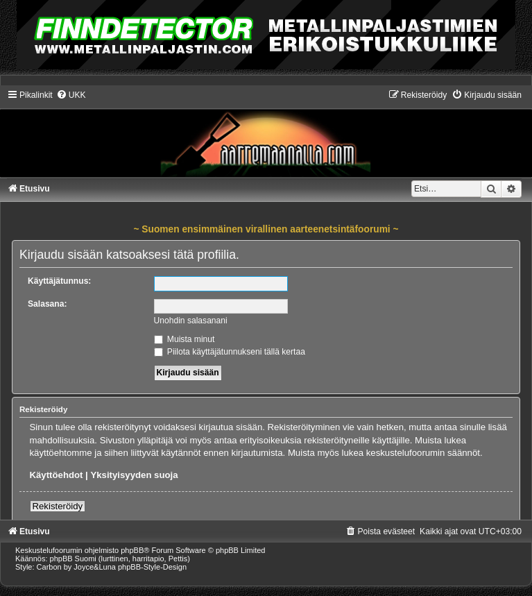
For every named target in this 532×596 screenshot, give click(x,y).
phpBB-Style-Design (152, 567)
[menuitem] (71, 95)
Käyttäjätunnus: (59, 281)
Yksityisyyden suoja (134, 475)
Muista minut (184, 339)
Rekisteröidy (58, 506)
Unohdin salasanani (191, 320)
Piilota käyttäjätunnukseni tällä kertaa (229, 352)
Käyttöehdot (56, 475)
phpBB (132, 550)
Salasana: (47, 304)
